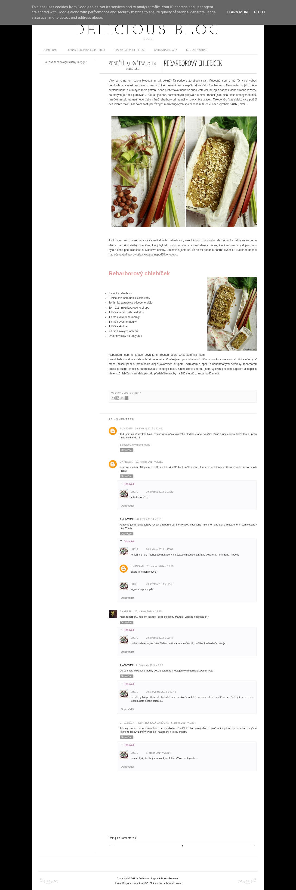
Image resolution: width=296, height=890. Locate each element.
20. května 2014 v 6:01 (148, 519)
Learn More (238, 12)
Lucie (128, 393)
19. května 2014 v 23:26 (159, 491)
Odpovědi (129, 483)
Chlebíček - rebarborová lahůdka (144, 722)
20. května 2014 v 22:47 (159, 637)
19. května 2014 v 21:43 (148, 428)
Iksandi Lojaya (174, 883)
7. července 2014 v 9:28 (149, 665)
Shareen (126, 611)
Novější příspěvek (112, 845)
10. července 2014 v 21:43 (161, 691)
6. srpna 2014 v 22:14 (158, 752)
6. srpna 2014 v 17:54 (183, 722)
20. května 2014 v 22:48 (159, 584)
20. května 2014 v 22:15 (147, 611)
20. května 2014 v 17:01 (159, 549)
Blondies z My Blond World (135, 444)
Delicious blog (148, 31)
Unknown (126, 461)
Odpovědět (126, 450)
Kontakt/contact (197, 50)
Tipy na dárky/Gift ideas (129, 50)
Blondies (126, 428)
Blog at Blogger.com (125, 883)
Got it (259, 12)
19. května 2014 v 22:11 (149, 461)
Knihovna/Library (165, 50)
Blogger (81, 62)
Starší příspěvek (253, 845)
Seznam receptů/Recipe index (86, 50)
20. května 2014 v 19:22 (159, 566)
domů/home (50, 50)
